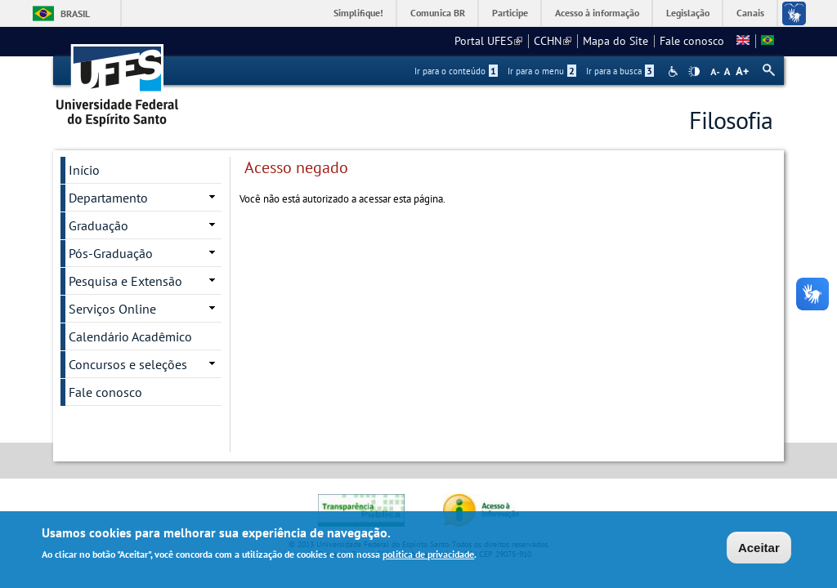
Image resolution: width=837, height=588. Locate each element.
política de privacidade (428, 556)
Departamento (108, 197)
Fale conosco (692, 40)
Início (84, 170)
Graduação (98, 225)
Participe (510, 13)
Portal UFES (488, 40)
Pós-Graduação (111, 253)
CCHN (552, 40)
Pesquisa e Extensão (125, 281)
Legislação (687, 13)
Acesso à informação (597, 13)
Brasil (75, 13)
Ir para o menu (542, 71)
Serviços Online (112, 309)
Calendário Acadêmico (130, 336)
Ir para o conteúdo (456, 71)
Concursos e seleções (128, 364)
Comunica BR (437, 13)
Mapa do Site (615, 40)
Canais (750, 13)
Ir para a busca (620, 71)
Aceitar (759, 549)
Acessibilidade (675, 71)
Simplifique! (358, 13)
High (694, 72)
